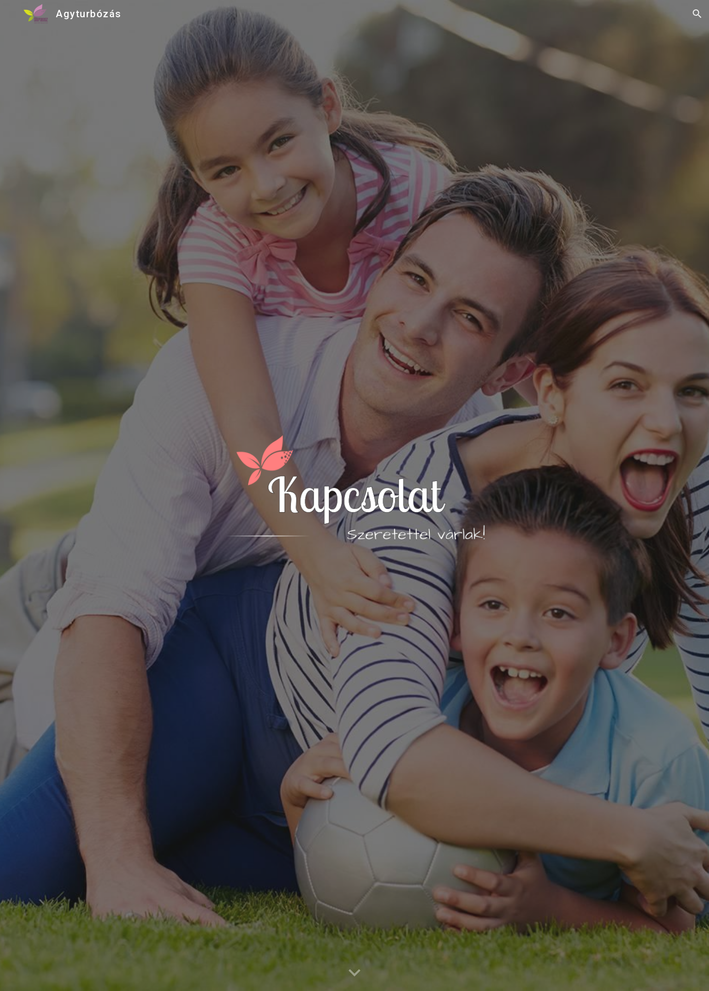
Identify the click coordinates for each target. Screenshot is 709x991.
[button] (697, 14)
